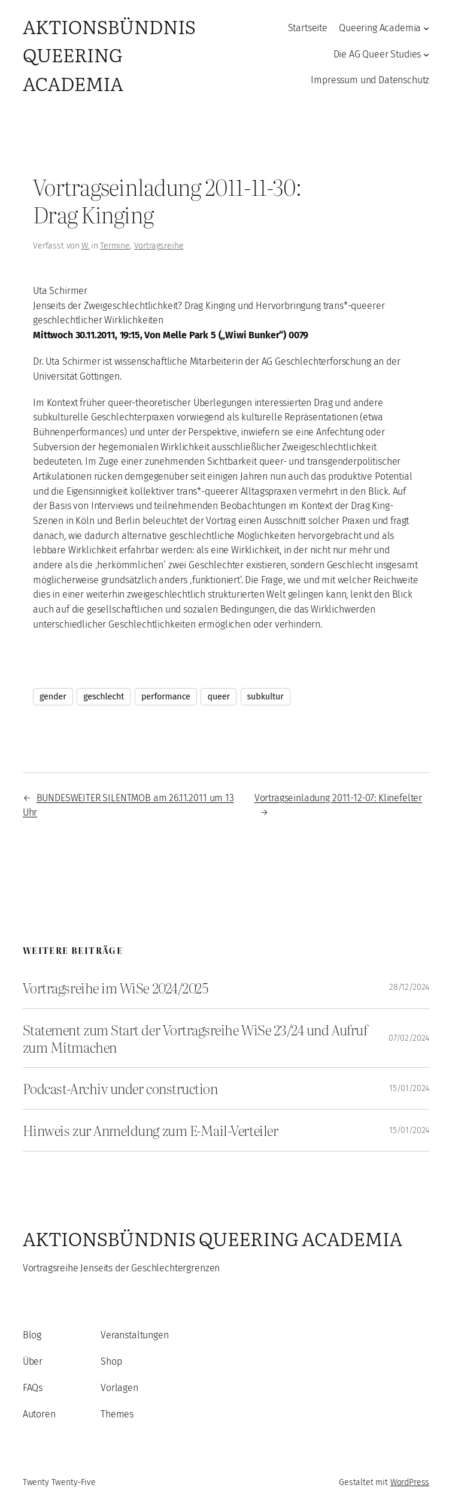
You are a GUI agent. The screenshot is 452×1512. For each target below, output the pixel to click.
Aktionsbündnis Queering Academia (109, 54)
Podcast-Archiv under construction (120, 1088)
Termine (115, 246)
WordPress (410, 1482)
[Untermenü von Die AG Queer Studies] (426, 54)
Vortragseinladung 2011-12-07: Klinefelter (338, 798)
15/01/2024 (409, 1088)
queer (218, 697)
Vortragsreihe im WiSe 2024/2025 (115, 987)
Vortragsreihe (159, 246)
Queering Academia (380, 28)
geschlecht (103, 697)
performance (165, 697)
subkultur (265, 697)
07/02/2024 (409, 1038)
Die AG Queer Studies (377, 54)
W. (85, 246)
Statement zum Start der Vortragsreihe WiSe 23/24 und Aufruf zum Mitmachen (195, 1038)
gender (53, 697)
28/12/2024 (409, 987)
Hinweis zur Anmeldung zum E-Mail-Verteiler (150, 1130)
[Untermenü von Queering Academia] (426, 28)
